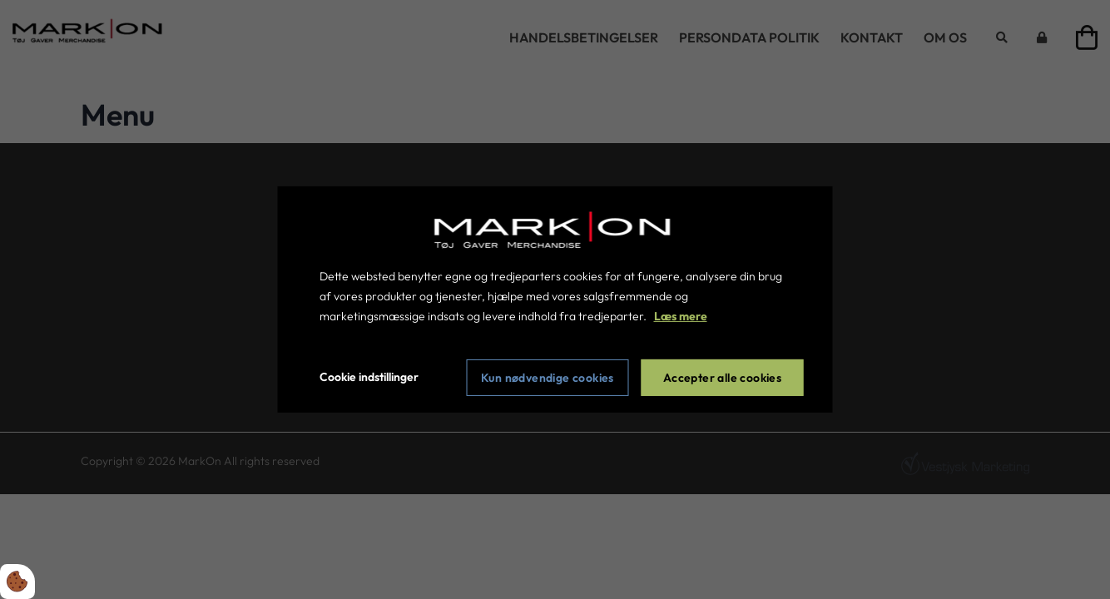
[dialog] (555, 299)
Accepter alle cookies (722, 377)
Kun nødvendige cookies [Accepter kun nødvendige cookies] (547, 377)
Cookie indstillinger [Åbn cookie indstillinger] (369, 376)
